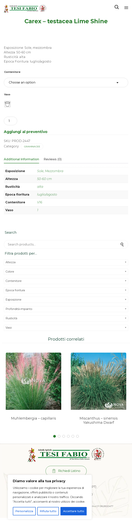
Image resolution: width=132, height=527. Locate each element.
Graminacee (32, 146)
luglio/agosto (47, 194)
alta (40, 187)
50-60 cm (44, 179)
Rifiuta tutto (48, 511)
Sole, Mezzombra (50, 171)
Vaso (7, 94)
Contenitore (12, 72)
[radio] (7, 104)
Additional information (21, 159)
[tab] (23, 159)
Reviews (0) (53, 159)
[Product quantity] (10, 121)
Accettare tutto (73, 511)
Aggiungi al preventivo (25, 131)
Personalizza (24, 511)
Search (122, 244)
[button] (66, 471)
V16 (39, 202)
